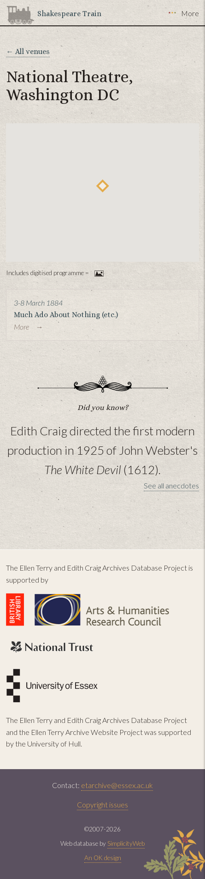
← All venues (28, 51)
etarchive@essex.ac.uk (117, 785)
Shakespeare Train (69, 13)
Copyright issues (102, 804)
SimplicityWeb (126, 843)
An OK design (102, 857)
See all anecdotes (171, 485)
